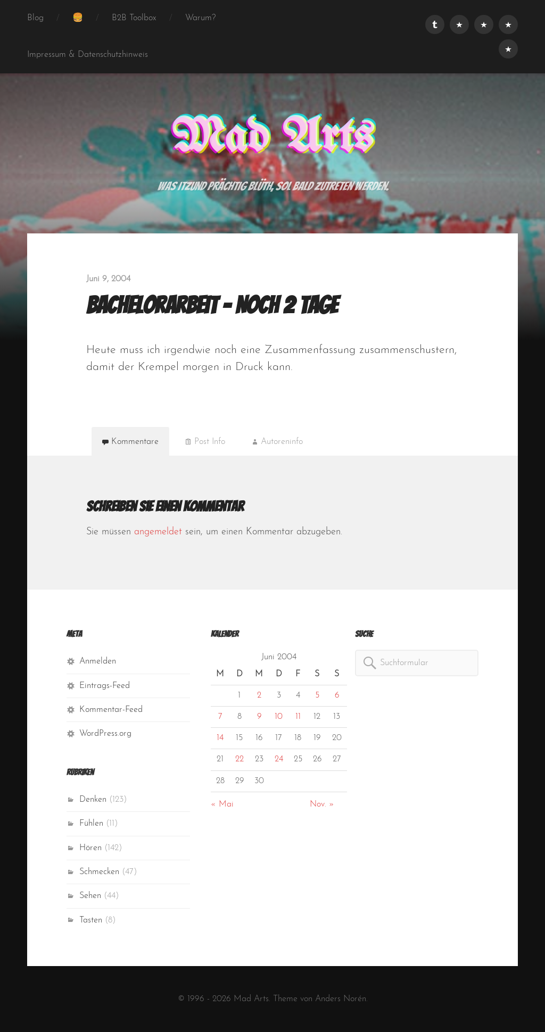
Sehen (90, 896)
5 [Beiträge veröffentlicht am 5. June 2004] (317, 695)
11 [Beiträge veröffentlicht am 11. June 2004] (298, 716)
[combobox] (416, 663)
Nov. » (322, 804)
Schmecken (99, 872)
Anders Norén (340, 999)
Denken (92, 799)
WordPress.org (105, 733)
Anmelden (97, 661)
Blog (35, 18)
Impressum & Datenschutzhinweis (87, 55)
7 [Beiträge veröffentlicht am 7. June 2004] (220, 716)
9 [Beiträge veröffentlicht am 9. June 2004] (259, 716)
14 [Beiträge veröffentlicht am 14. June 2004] (220, 738)
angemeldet (158, 532)
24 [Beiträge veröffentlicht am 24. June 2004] (279, 759)
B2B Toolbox (134, 18)
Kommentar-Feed (111, 710)
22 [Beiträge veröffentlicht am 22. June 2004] (239, 759)
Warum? (200, 18)
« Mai (222, 804)
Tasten (90, 920)
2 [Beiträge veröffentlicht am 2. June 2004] (259, 695)
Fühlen (91, 823)
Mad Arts (272, 138)
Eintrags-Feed (104, 686)
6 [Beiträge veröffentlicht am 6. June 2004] (337, 695)
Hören (90, 848)
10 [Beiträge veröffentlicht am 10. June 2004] (279, 716)
